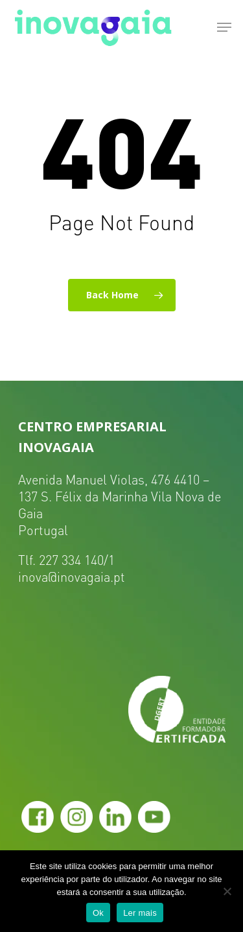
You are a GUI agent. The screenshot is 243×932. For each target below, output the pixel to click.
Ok (98, 913)
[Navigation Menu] (224, 27)
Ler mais (140, 913)
